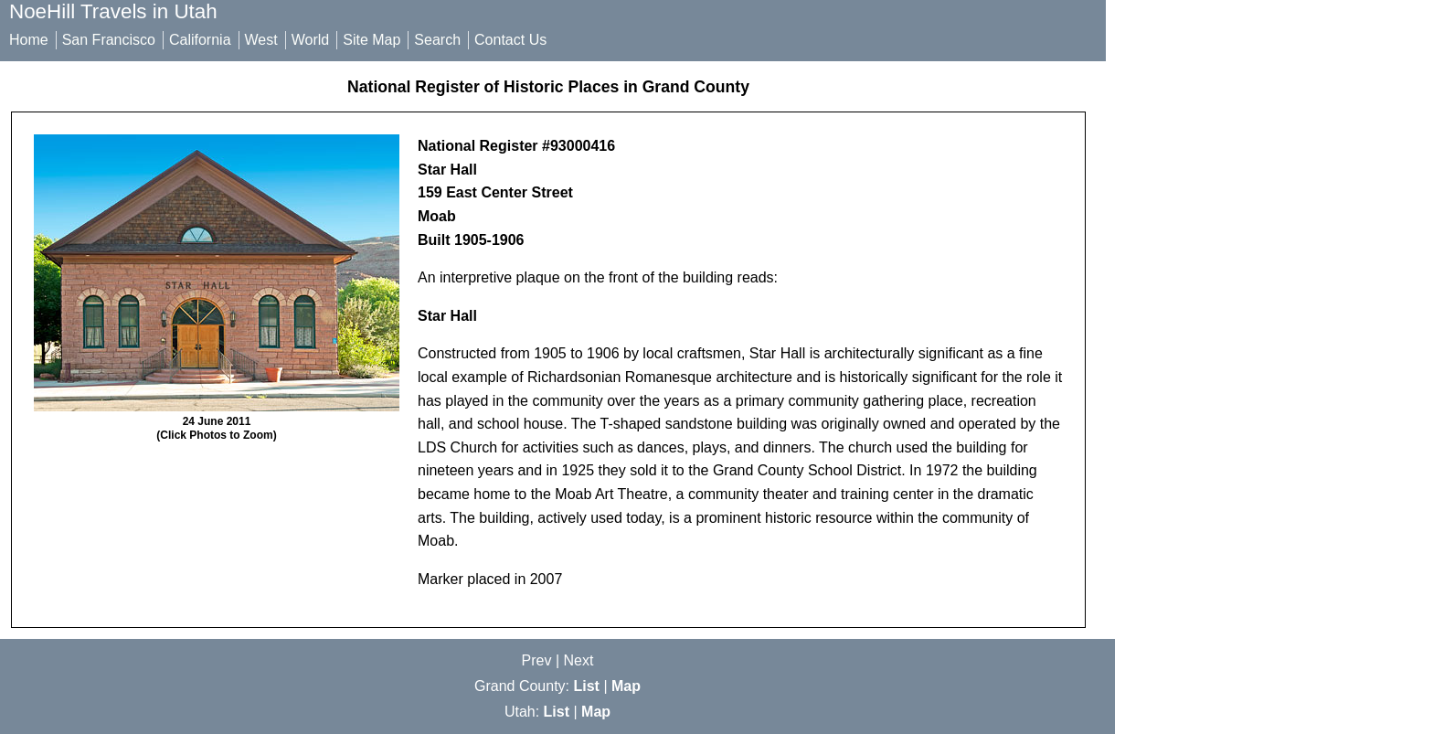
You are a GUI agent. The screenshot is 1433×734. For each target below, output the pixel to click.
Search (437, 40)
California (200, 40)
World (311, 40)
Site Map (371, 40)
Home (28, 40)
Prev (537, 660)
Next (579, 660)
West (261, 40)
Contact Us (510, 40)
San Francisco (108, 40)
